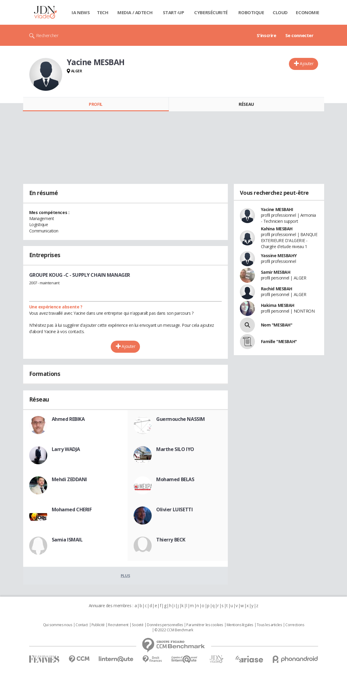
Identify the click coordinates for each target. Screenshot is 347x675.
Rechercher (47, 35)
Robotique (251, 12)
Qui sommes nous (57, 625)
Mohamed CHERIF (72, 509)
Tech (102, 12)
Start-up (173, 12)
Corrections (294, 625)
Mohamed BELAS (175, 479)
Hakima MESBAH (278, 305)
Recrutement (118, 625)
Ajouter (306, 63)
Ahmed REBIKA (68, 419)
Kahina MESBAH (277, 229)
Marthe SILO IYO (175, 449)
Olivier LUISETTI (174, 509)
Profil (95, 104)
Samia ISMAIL (67, 539)
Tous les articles (269, 625)
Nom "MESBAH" (277, 325)
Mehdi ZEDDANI (69, 479)
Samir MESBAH (275, 272)
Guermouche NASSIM (180, 419)
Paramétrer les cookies (204, 625)
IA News (81, 12)
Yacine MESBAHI (277, 209)
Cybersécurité (211, 12)
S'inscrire (266, 35)
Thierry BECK (170, 539)
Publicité (98, 625)
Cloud (280, 12)
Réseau (246, 104)
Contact (82, 625)
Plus (125, 575)
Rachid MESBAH (277, 289)
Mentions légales (240, 625)
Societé (137, 625)
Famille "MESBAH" (279, 341)
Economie (307, 12)
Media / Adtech (134, 12)
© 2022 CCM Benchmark (173, 630)
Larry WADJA (66, 449)
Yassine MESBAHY (279, 255)
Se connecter (299, 35)
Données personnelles (165, 625)
